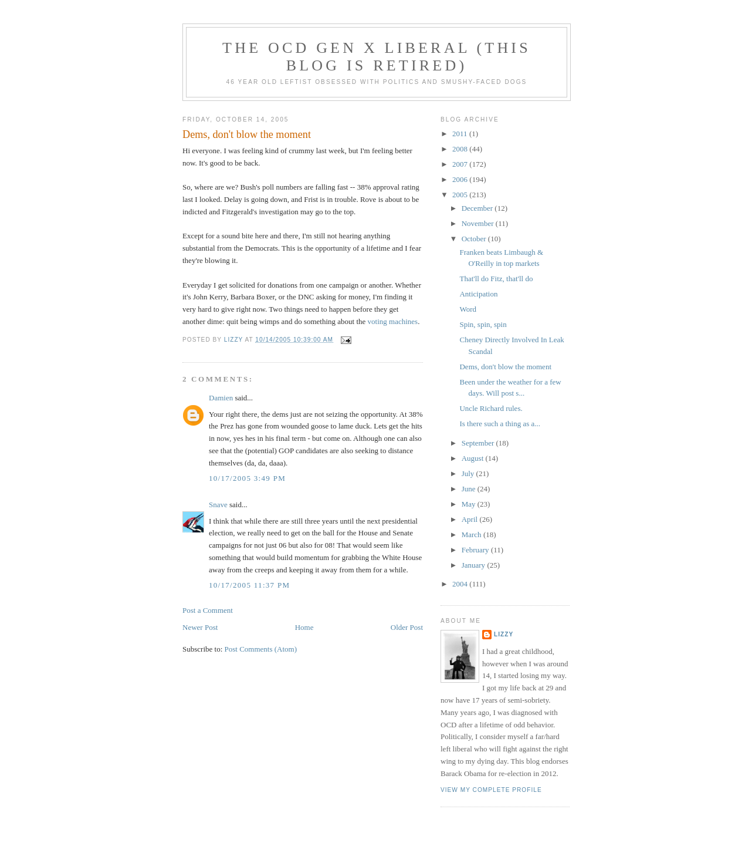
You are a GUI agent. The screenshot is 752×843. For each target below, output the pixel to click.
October (475, 238)
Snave (218, 504)
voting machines (393, 321)
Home (304, 627)
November (479, 223)
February (476, 549)
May (469, 504)
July (469, 473)
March (472, 534)
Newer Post (200, 627)
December (478, 208)
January (474, 565)
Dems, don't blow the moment (505, 366)
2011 (460, 133)
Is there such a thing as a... (499, 423)
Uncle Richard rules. (490, 408)
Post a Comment (207, 610)
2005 (460, 194)
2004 (460, 583)
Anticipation (478, 293)
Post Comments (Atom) (261, 649)
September (479, 443)
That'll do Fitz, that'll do (496, 278)
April (471, 519)
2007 (460, 164)
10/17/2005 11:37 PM (249, 585)
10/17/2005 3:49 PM (247, 478)
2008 (460, 148)
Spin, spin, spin (482, 324)
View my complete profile (491, 790)
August (474, 458)
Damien (221, 397)
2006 (460, 179)
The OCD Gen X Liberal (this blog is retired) (376, 56)
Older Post (407, 627)
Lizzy (503, 634)
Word (467, 309)
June (469, 488)
